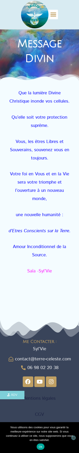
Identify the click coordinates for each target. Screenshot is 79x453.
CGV (39, 414)
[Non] (73, 437)
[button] (53, 14)
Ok (40, 446)
